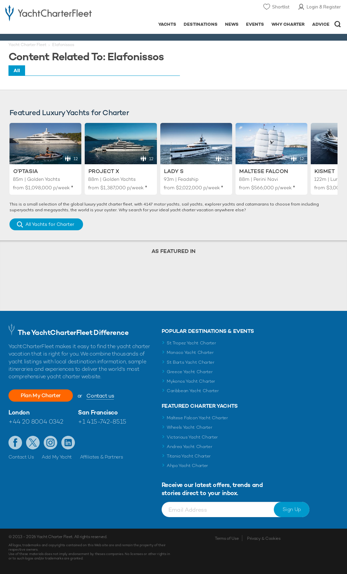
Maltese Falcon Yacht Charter (197, 418)
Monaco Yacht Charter (190, 352)
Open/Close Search (337, 24)
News (232, 24)
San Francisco (98, 412)
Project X (103, 171)
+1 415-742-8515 (102, 421)
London (18, 412)
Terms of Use (227, 538)
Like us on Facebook (15, 442)
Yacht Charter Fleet (27, 44)
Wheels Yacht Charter (189, 427)
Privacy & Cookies (264, 538)
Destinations (201, 24)
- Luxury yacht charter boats (48, 12)
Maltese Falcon (263, 171)
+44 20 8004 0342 (35, 421)
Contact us (100, 395)
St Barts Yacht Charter (191, 362)
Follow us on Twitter (33, 442)
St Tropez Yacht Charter (191, 343)
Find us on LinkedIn (68, 442)
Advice (320, 24)
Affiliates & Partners (101, 457)
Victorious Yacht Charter (192, 437)
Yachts (167, 24)
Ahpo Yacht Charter (187, 465)
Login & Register (324, 6)
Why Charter (288, 24)
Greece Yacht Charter (190, 372)
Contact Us (21, 457)
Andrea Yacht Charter (189, 446)
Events (255, 24)
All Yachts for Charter (49, 224)
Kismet (324, 171)
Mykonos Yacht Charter (191, 381)
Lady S (174, 171)
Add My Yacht (57, 457)
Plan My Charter (41, 395)
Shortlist (280, 6)
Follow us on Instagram (50, 442)
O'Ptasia (25, 171)
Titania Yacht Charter (189, 456)
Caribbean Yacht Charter (193, 391)
